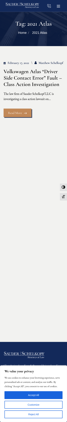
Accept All (33, 395)
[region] (33, 393)
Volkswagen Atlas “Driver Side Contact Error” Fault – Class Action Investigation (33, 78)
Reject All (33, 414)
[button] (58, 6)
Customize (33, 404)
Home (22, 33)
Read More (17, 113)
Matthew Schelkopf (51, 63)
